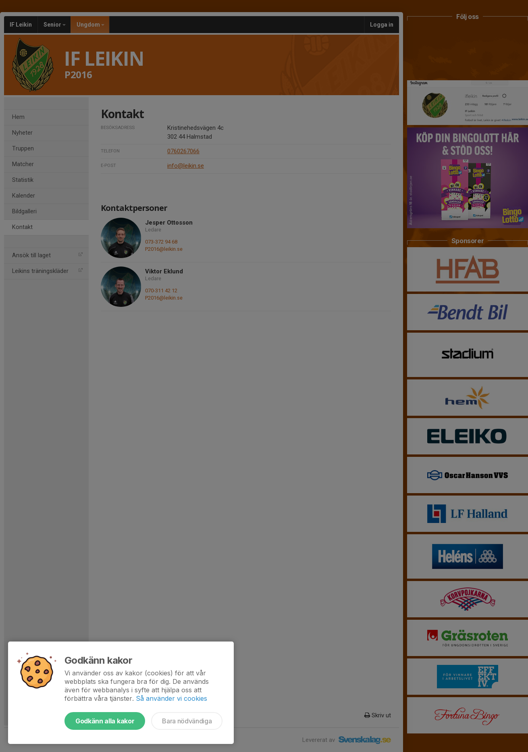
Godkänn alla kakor (104, 721)
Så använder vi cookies (171, 698)
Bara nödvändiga (187, 721)
